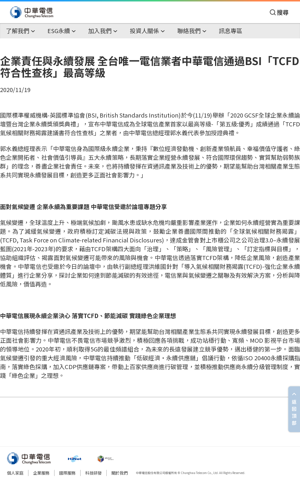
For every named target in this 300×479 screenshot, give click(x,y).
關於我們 (119, 473)
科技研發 (93, 473)
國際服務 (67, 473)
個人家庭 (15, 473)
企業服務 (41, 473)
